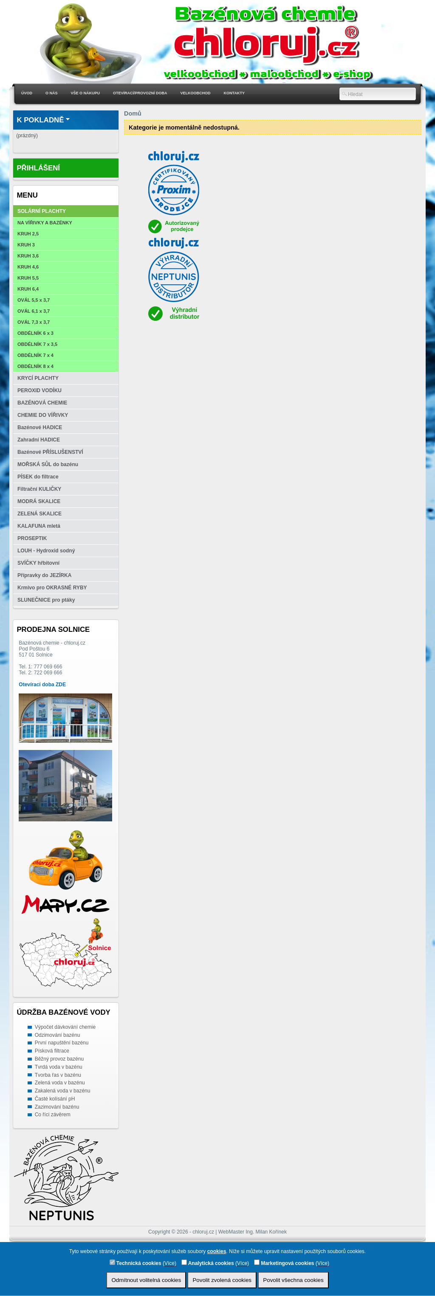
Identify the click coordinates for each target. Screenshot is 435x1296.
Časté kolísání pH (55, 1099)
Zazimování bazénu (57, 1107)
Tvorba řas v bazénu (58, 1075)
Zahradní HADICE (38, 440)
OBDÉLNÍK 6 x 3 (35, 333)
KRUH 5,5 (28, 277)
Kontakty (234, 93)
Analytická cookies (207, 1262)
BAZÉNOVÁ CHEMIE (42, 403)
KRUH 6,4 (28, 288)
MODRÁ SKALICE (38, 501)
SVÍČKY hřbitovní (38, 563)
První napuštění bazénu (62, 1043)
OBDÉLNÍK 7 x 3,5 (37, 344)
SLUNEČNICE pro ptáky (46, 600)
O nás (51, 93)
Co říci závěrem (53, 1115)
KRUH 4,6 (28, 266)
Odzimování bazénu (57, 1035)
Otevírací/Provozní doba (140, 93)
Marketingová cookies (284, 1262)
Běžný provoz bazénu (59, 1059)
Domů (132, 113)
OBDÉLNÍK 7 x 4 (35, 355)
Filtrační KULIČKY (39, 489)
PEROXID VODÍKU (39, 390)
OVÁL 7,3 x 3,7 (33, 322)
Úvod (26, 93)
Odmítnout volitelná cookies (146, 1280)
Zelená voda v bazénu (60, 1083)
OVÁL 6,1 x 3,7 (33, 311)
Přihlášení (38, 168)
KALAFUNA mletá (38, 526)
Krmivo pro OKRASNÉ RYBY (52, 588)
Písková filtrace (52, 1051)
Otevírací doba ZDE (42, 685)
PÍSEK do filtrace (38, 477)
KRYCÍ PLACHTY (38, 378)
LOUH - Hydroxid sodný (46, 551)
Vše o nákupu (85, 93)
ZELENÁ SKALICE (39, 514)
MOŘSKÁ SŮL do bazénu (47, 464)
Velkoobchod (196, 93)
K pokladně (40, 120)
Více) (170, 1263)
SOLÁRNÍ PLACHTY (41, 211)
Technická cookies (135, 1262)
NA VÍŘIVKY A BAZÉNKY (44, 222)
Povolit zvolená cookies (221, 1280)
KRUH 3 (26, 244)
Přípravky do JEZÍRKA (44, 575)
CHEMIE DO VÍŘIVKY (42, 415)
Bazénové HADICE (39, 427)
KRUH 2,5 (28, 233)
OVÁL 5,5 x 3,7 (33, 300)
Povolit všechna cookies (293, 1280)
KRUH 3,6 (28, 255)
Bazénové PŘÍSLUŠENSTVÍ (50, 452)
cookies (216, 1251)
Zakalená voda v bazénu (62, 1091)
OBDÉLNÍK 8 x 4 (35, 366)
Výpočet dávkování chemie (65, 1027)
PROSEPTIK (32, 538)
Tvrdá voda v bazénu (58, 1067)
